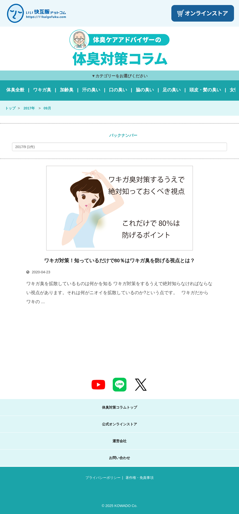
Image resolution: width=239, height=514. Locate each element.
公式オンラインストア (119, 424)
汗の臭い (91, 89)
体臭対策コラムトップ (119, 407)
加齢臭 (66, 89)
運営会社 (119, 441)
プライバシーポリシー (103, 478)
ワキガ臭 (42, 89)
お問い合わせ (119, 458)
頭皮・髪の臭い (205, 89)
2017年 (29, 108)
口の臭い (118, 89)
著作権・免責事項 (140, 478)
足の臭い (172, 89)
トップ (10, 108)
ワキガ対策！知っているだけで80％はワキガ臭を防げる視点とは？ (119, 260)
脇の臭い (145, 89)
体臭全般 (15, 89)
